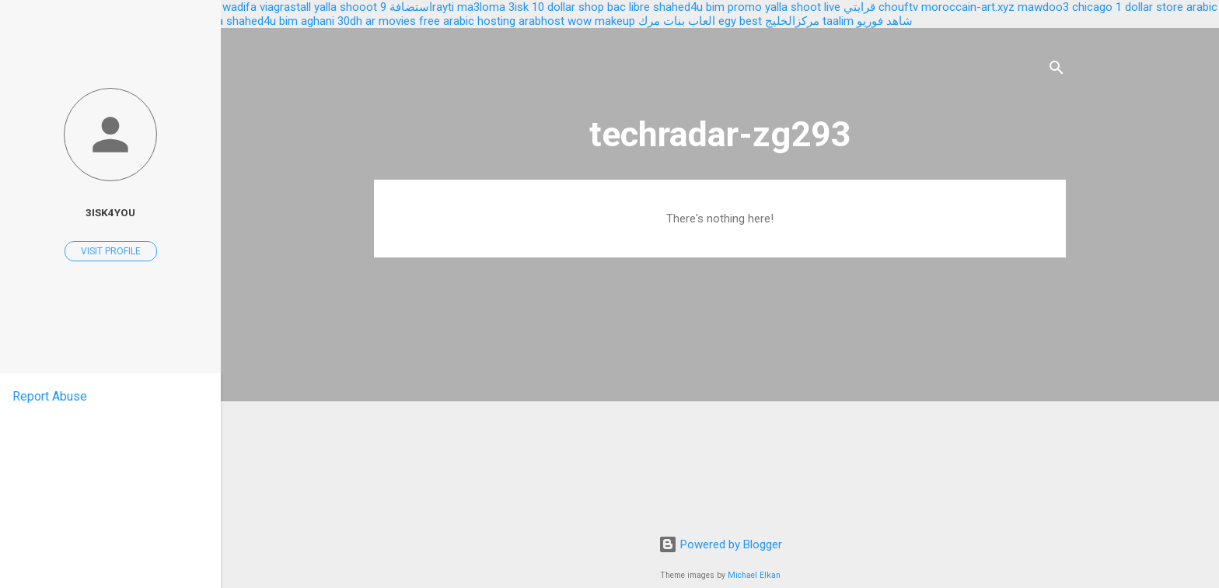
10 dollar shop (568, 7)
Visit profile (111, 251)
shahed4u (678, 7)
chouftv (898, 7)
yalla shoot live (802, 7)
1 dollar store (1149, 7)
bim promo (734, 7)
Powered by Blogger (720, 544)
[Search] (1056, 70)
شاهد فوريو (885, 21)
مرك (649, 21)
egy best (740, 21)
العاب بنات (689, 21)
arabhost (541, 21)
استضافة (410, 7)
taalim (838, 21)
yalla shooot (345, 7)
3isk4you (110, 212)
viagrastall (285, 7)
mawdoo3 (1043, 7)
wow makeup (601, 21)
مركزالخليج (792, 21)
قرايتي (859, 7)
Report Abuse (49, 396)
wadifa (239, 7)
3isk (518, 7)
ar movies (390, 21)
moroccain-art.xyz (968, 7)
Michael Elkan (754, 575)
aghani (317, 21)
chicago (1092, 7)
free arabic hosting (467, 21)
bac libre (628, 7)
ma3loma (481, 7)
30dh (349, 21)
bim (288, 21)
